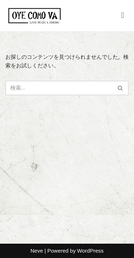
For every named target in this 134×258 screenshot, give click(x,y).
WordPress (90, 251)
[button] (123, 15)
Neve (36, 251)
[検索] (59, 88)
